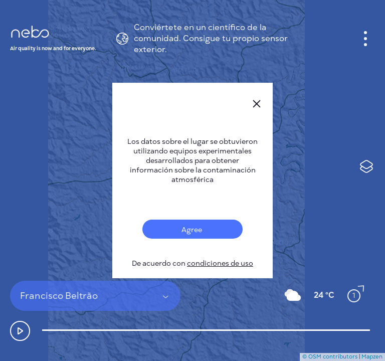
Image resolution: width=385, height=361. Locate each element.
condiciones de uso (220, 263)
